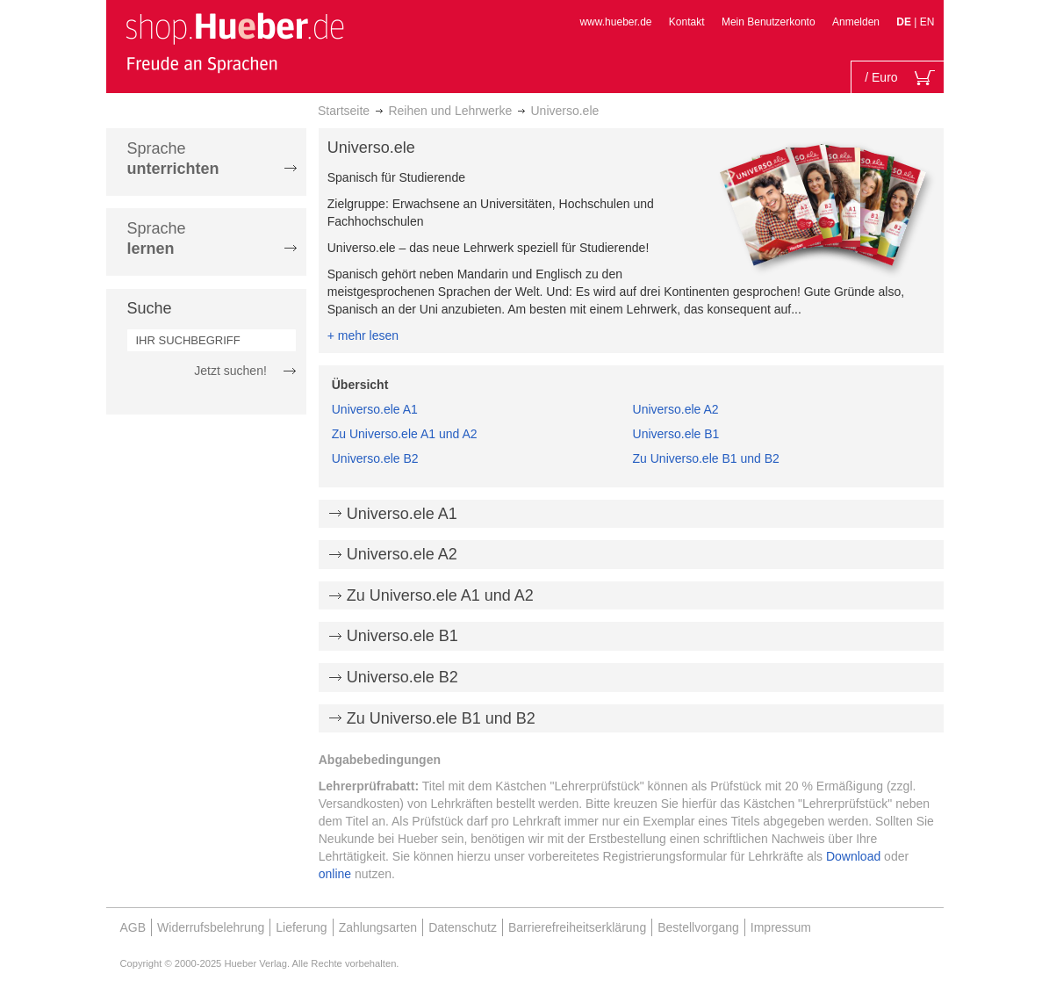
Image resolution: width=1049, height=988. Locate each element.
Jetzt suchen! (230, 371)
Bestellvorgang (698, 927)
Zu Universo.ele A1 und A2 (405, 434)
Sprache (173, 158)
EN (927, 22)
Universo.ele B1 (676, 434)
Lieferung (301, 927)
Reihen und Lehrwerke (450, 111)
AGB (133, 927)
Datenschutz (462, 927)
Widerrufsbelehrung (210, 927)
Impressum (781, 927)
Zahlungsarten (378, 927)
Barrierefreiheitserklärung (577, 927)
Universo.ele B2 (375, 458)
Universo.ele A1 (375, 409)
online (335, 874)
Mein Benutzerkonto (768, 22)
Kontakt (687, 22)
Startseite (344, 111)
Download (853, 856)
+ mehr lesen (363, 335)
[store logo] (234, 42)
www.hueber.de (615, 22)
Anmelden (856, 22)
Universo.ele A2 (676, 409)
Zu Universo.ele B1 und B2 (706, 458)
